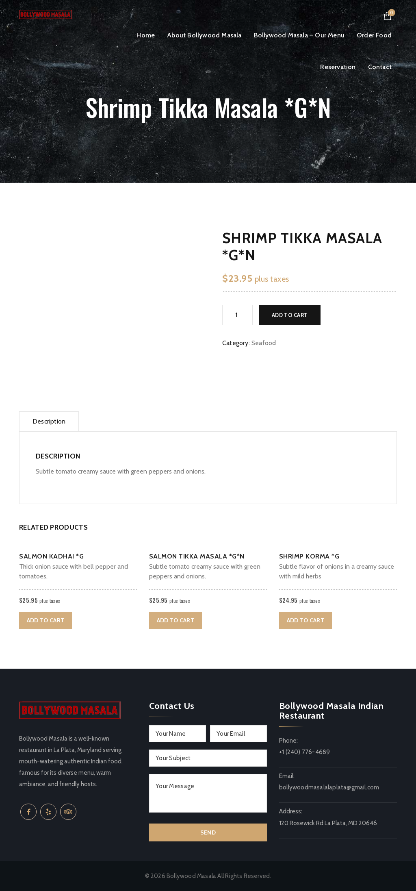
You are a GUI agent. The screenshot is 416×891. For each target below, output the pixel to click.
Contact (380, 67)
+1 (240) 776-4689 (304, 752)
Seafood (263, 343)
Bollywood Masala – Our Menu (299, 35)
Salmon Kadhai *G (51, 556)
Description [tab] (48, 421)
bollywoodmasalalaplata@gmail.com (329, 787)
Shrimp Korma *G (309, 556)
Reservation (337, 67)
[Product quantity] (237, 315)
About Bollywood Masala (204, 35)
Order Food (374, 35)
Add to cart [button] (45, 620)
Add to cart (290, 315)
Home (145, 35)
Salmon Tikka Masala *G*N (197, 556)
